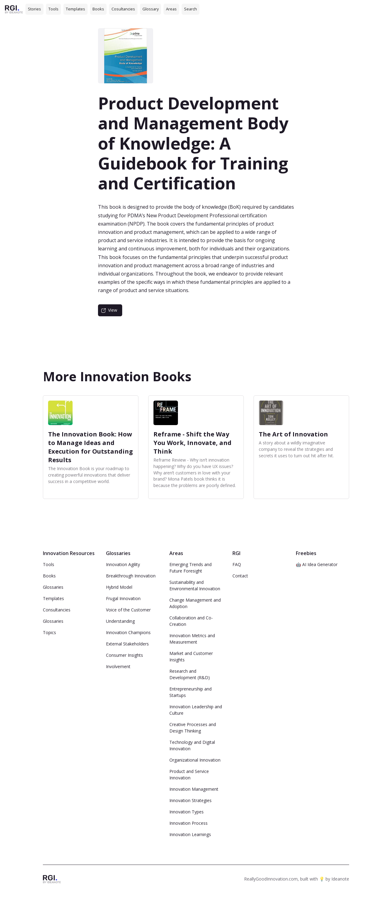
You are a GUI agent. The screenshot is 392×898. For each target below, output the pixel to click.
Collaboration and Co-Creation (191, 621)
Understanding (120, 621)
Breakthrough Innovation (131, 576)
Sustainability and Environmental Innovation (194, 585)
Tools (53, 9)
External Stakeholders (127, 644)
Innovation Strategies (190, 800)
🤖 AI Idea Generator (316, 564)
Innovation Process (188, 823)
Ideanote (340, 879)
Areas (171, 9)
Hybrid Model (119, 587)
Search (190, 9)
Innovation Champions (128, 632)
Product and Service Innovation (189, 774)
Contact (240, 576)
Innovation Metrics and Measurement (192, 639)
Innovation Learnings (190, 834)
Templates (75, 9)
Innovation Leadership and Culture (195, 710)
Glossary (150, 9)
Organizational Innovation (195, 760)
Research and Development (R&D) (189, 674)
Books (98, 9)
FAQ (236, 564)
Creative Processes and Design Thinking (192, 727)
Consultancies (56, 610)
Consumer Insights (124, 655)
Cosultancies (123, 9)
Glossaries (53, 587)
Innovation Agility (123, 564)
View (112, 310)
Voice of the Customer (128, 610)
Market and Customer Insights (191, 656)
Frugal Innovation (123, 598)
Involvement (118, 666)
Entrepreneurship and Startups (190, 692)
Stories (34, 9)
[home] (14, 9)
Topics (49, 632)
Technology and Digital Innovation (192, 745)
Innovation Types (186, 812)
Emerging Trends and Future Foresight (190, 567)
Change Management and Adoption (195, 603)
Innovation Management (193, 789)
